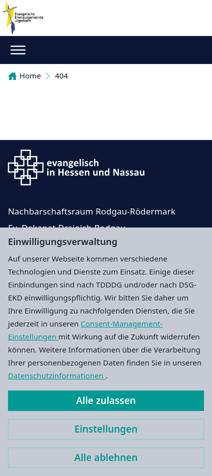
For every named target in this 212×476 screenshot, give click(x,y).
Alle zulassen (106, 400)
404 (61, 75)
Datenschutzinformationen (57, 375)
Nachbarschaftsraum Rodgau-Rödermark (92, 211)
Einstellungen (106, 429)
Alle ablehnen (106, 457)
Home (24, 75)
